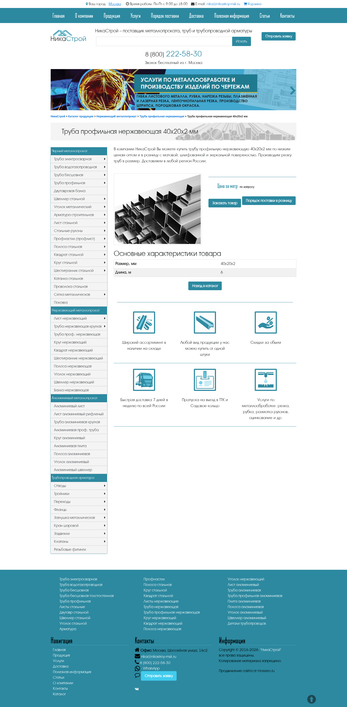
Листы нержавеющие (161, 601)
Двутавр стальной (74, 612)
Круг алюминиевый (69, 438)
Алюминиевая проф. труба (76, 430)
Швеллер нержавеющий (74, 382)
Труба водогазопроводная (75, 167)
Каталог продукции (80, 116)
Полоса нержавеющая (73, 366)
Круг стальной (65, 263)
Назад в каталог (205, 286)
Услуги (136, 15)
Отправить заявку (278, 36)
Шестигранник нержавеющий (78, 358)
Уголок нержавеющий (72, 374)
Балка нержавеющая (71, 390)
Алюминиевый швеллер (73, 470)
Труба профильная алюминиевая (255, 596)
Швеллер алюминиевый (247, 618)
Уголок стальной (73, 623)
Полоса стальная (68, 247)
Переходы (62, 502)
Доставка (196, 15)
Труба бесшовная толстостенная (87, 596)
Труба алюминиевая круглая (77, 422)
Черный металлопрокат (69, 151)
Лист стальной (65, 223)
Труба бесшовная (68, 175)
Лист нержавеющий (70, 318)
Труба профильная (69, 183)
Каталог (59, 694)
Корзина (252, 4)
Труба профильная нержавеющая (162, 116)
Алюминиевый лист (69, 406)
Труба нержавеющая (161, 607)
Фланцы (60, 510)
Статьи (265, 15)
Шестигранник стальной (74, 271)
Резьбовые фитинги (70, 549)
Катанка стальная (68, 278)
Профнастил (154, 579)
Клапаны (61, 541)
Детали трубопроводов (247, 623)
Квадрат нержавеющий (73, 350)
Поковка (60, 302)
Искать (241, 41)
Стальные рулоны (68, 231)
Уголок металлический (72, 207)
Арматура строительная (74, 215)
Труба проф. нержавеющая (77, 334)
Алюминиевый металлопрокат (74, 398)
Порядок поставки (165, 15)
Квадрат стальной (68, 255)
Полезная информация (231, 15)
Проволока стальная (71, 286)
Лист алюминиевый (243, 585)
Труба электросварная (73, 159)
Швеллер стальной (69, 199)
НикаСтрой (58, 116)
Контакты (287, 15)
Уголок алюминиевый (71, 462)
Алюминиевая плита (70, 446)
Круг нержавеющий (70, 342)
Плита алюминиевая (244, 601)
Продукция (112, 15)
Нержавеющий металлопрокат (116, 116)
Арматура (68, 629)
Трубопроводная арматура (73, 478)
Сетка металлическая (72, 294)
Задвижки (62, 533)
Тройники (61, 494)
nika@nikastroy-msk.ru (223, 4)
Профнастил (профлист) (74, 239)
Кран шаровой (66, 525)
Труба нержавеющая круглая (78, 326)
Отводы (60, 486)
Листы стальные (72, 607)
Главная (58, 15)
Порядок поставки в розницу (269, 201)
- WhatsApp (147, 668)
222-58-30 (173, 54)
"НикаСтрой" (270, 650)
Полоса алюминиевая (72, 454)
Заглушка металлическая (74, 518)
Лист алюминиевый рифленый (79, 414)
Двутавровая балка (69, 191)
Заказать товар (224, 203)
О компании (84, 15)
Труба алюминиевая (244, 590)
